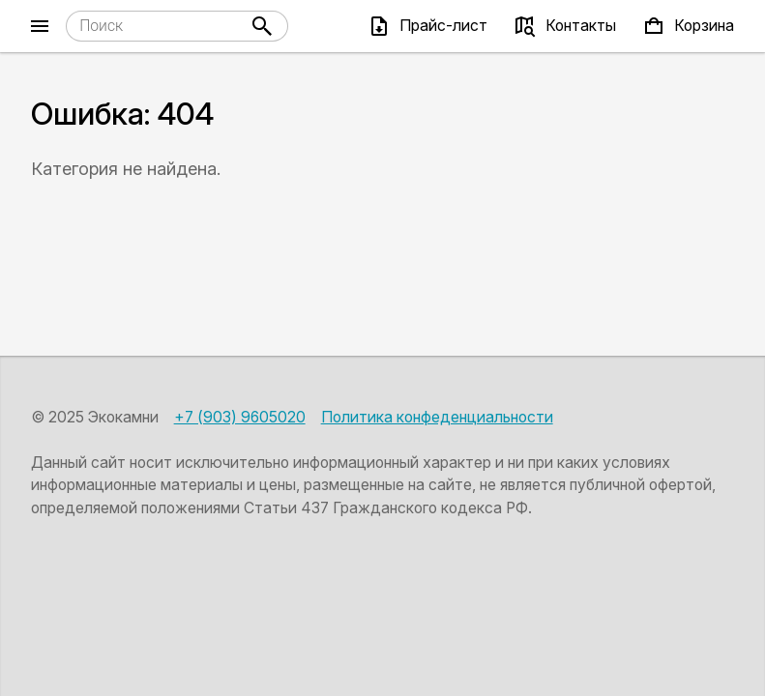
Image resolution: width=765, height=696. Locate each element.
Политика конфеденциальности (437, 417)
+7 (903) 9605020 (240, 417)
